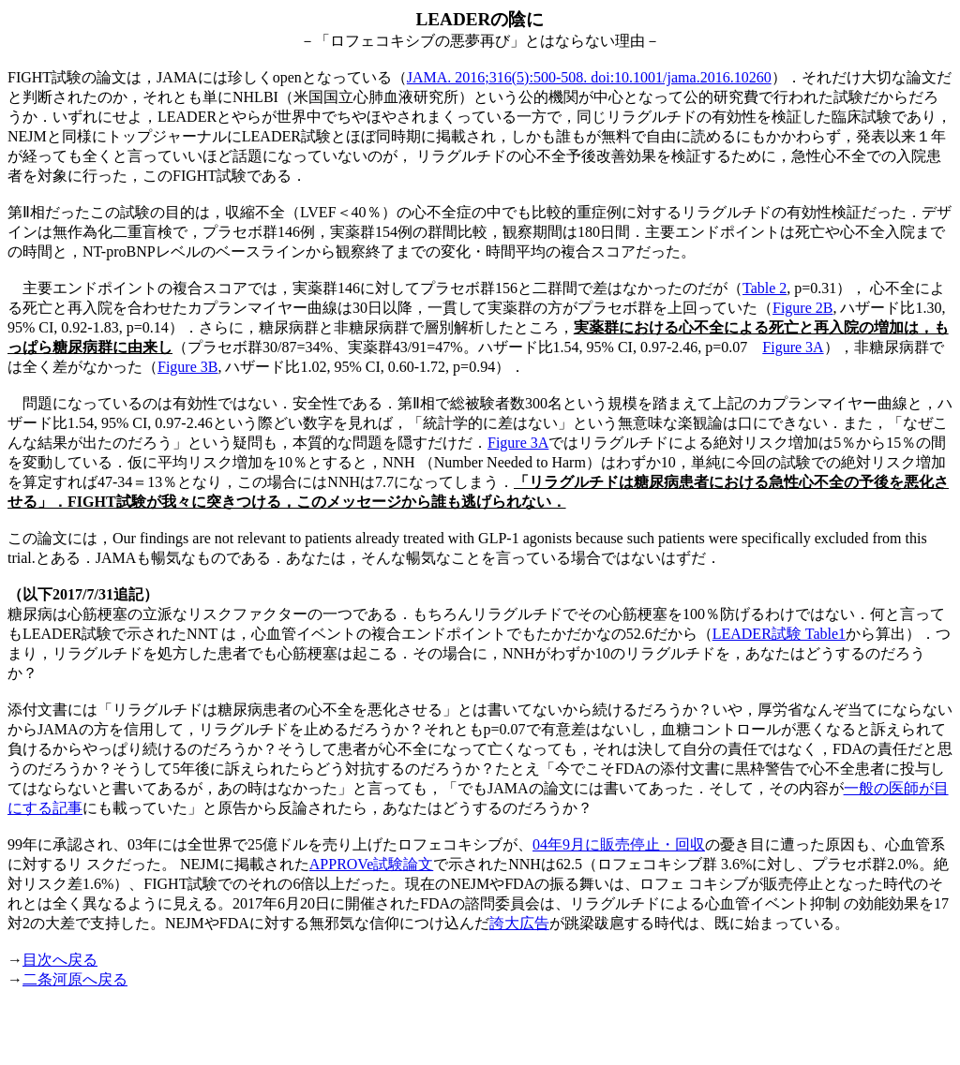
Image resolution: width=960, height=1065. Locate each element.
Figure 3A (792, 347)
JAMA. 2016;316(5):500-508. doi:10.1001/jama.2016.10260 (589, 77)
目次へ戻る (60, 960)
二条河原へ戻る (75, 979)
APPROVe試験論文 (371, 864)
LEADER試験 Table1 (779, 634)
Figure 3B (188, 367)
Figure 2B (802, 308)
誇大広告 (519, 923)
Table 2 (764, 288)
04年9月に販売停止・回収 (618, 844)
